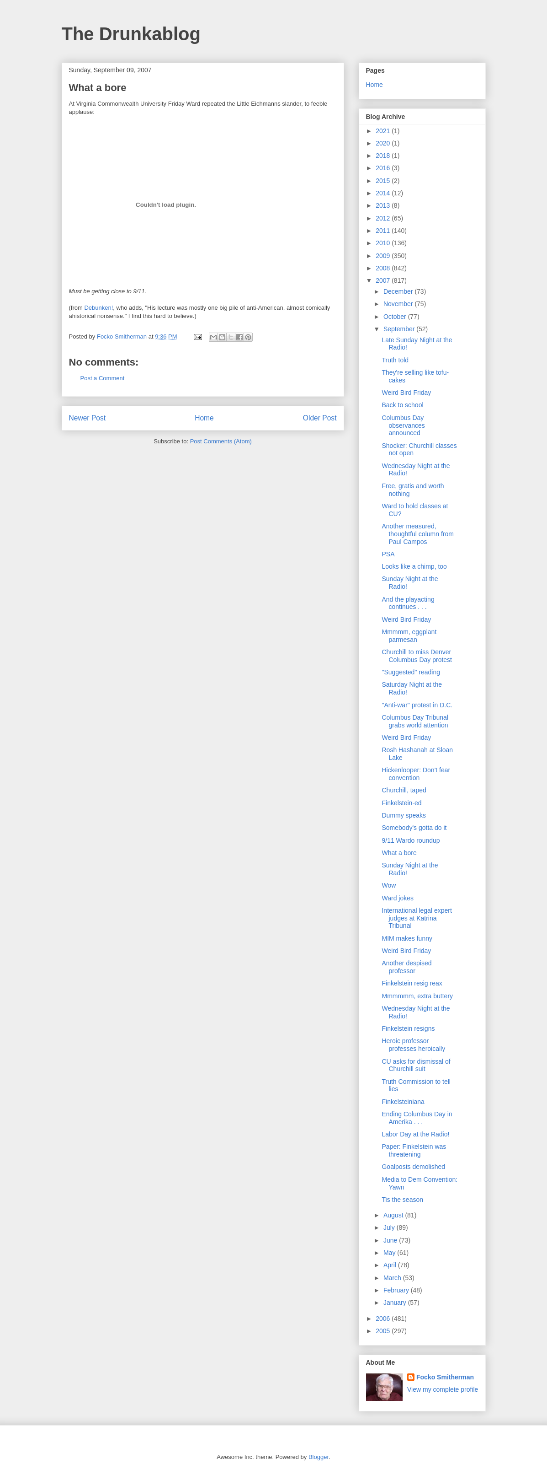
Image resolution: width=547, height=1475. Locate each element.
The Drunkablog (131, 34)
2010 (384, 243)
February (397, 1290)
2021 (384, 131)
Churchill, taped (404, 790)
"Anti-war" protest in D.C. (417, 705)
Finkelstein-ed (401, 803)
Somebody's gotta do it (414, 827)
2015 (384, 180)
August (394, 1215)
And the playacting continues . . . (408, 603)
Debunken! (98, 307)
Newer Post (87, 418)
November (398, 303)
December (398, 291)
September (399, 329)
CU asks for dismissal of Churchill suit (416, 1065)
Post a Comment (102, 378)
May (390, 1252)
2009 (384, 255)
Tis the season (402, 1199)
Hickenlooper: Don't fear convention (416, 773)
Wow (389, 885)
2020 (384, 143)
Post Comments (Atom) (221, 441)
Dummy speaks (403, 815)
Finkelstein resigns (408, 1028)
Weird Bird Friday (406, 392)
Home (204, 418)
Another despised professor (406, 966)
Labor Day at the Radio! (415, 1134)
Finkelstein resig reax (412, 983)
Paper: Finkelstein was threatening (414, 1150)
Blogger (318, 1456)
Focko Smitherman (445, 1377)
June (391, 1240)
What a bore (399, 852)
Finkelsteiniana (403, 1101)
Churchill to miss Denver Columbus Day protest (417, 655)
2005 (384, 1331)
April (390, 1265)
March (393, 1277)
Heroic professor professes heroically (413, 1044)
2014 (384, 193)
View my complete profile (442, 1389)
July (390, 1227)
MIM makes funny (407, 938)
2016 (384, 168)
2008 (384, 268)
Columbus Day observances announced (403, 425)
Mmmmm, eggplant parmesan (409, 635)
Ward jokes (398, 898)
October (395, 316)
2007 (384, 280)
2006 (384, 1318)
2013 (384, 205)
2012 (384, 218)
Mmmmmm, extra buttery (417, 996)
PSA (388, 554)
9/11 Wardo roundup (411, 840)
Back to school (402, 405)
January (395, 1302)
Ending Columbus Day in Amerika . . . (417, 1117)
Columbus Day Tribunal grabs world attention (415, 721)
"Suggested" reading (411, 672)
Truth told (395, 360)
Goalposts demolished (413, 1166)
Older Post (320, 418)
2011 (384, 230)
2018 (384, 155)
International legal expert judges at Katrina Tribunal (416, 918)
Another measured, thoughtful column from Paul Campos (417, 533)
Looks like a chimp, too (414, 566)
